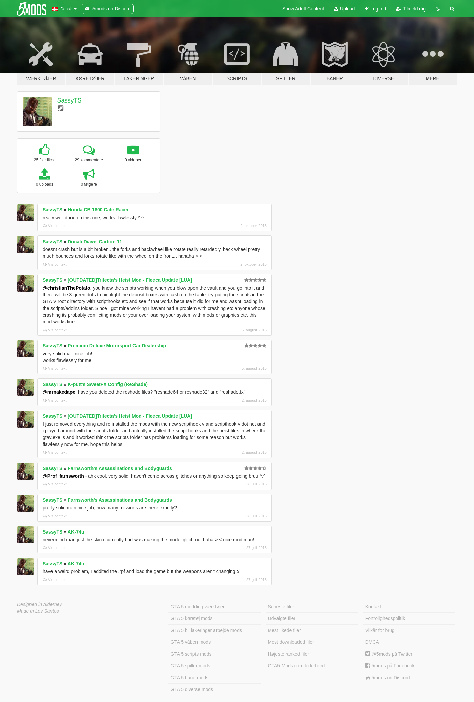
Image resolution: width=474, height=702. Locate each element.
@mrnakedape (59, 392)
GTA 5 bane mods (189, 677)
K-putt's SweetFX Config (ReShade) (108, 384)
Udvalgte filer (282, 618)
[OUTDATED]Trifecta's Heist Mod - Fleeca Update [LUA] (130, 280)
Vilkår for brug (380, 630)
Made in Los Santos (38, 611)
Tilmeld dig (411, 9)
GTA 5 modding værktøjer (197, 606)
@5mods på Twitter (388, 654)
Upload (344, 9)
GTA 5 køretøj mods (191, 618)
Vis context (55, 226)
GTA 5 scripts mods (190, 654)
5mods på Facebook (390, 666)
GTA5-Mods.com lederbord (296, 666)
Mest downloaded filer (291, 642)
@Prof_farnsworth (63, 476)
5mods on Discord (387, 678)
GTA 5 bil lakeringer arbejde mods (206, 630)
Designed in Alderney (39, 604)
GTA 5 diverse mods (191, 689)
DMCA (372, 642)
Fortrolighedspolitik (385, 618)
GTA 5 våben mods (190, 642)
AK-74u (75, 532)
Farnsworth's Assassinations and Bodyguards (120, 468)
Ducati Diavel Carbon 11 (95, 241)
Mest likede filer (284, 630)
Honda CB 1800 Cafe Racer (98, 209)
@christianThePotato (66, 288)
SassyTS (69, 100)
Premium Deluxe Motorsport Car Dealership (117, 345)
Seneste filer (281, 606)
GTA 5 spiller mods (190, 666)
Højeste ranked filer (288, 654)
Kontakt (373, 606)
